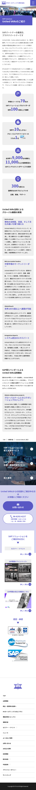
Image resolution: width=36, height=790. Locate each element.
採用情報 (5, 754)
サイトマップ (7, 775)
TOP (4, 696)
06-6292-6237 (18, 518)
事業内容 (5, 722)
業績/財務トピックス (9, 717)
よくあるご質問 (7, 738)
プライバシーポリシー (9, 770)
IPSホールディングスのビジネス (12, 712)
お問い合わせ (18, 506)
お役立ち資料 (7, 749)
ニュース (5, 733)
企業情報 (5, 701)
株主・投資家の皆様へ (9, 706)
